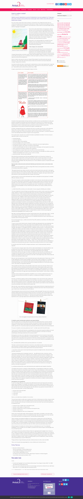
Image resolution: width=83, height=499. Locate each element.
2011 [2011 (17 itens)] (67, 27)
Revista (34, 9)
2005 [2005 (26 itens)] (68, 24)
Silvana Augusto (42, 469)
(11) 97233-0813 (50, 3)
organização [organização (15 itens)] (60, 54)
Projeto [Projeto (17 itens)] (59, 55)
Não (71, 497)
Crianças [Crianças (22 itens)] (65, 39)
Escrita (30, 469)
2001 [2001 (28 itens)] (63, 23)
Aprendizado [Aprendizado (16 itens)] (65, 30)
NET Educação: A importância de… (47, 474)
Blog (38, 9)
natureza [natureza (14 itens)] (66, 52)
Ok (68, 497)
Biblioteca (43, 9)
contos (28, 469)
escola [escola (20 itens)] (66, 44)
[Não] (81, 497)
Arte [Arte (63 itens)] (67, 32)
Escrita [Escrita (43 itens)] (60, 46)
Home (13, 9)
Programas (23, 9)
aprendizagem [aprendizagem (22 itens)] (60, 32)
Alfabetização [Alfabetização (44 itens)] (64, 29)
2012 (25, 469)
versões (47, 469)
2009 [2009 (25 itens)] (59, 27)
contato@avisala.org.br (32, 486)
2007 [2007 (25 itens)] (63, 25)
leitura (39, 469)
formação (33, 469)
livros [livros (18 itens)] (62, 52)
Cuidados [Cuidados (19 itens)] (65, 41)
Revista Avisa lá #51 (18, 469)
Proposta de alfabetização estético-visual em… (20, 474)
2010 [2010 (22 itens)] (63, 27)
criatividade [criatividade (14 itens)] (59, 41)
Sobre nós (18, 9)
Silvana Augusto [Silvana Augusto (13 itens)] (62, 57)
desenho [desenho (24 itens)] (61, 42)
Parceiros (29, 9)
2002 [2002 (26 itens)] (68, 23)
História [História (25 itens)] (62, 50)
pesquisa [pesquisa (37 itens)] (66, 54)
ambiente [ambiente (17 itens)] (59, 30)
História (36, 469)
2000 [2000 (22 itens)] (59, 23)
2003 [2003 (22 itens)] (59, 24)
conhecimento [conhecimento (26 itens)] (63, 38)
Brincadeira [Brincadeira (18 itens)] (64, 36)
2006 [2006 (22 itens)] (59, 25)
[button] (70, 9)
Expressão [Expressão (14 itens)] (66, 46)
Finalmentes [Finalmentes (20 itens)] (60, 48)
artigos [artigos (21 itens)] (59, 34)
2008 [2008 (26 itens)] (68, 25)
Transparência (50, 9)
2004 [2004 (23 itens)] (63, 24)
